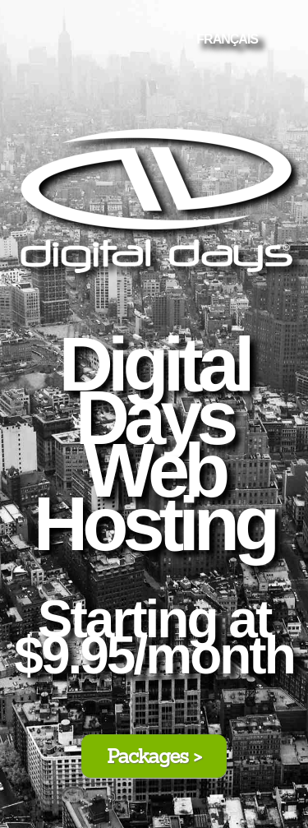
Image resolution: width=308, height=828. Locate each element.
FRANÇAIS (227, 39)
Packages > (154, 756)
